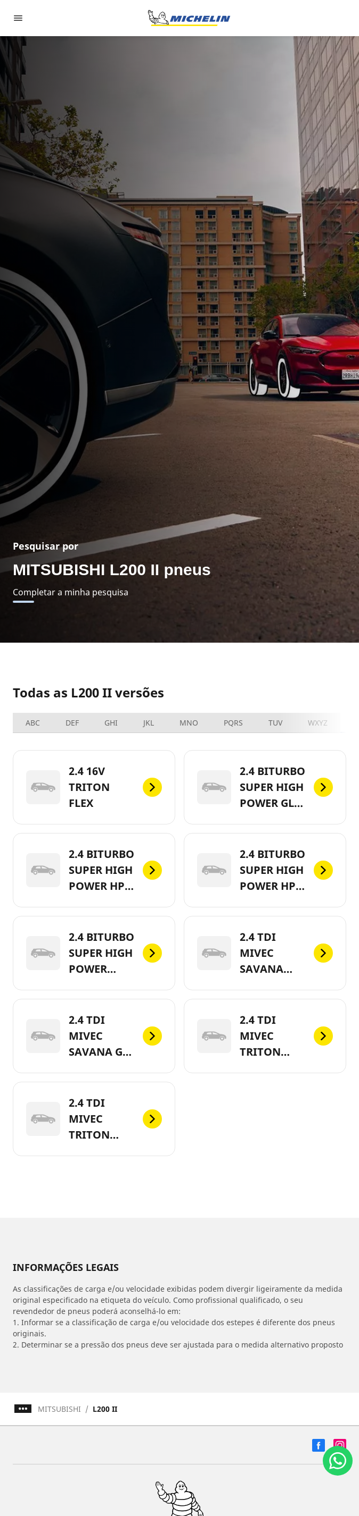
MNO (189, 723)
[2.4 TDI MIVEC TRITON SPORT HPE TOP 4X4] (94, 1119)
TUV (275, 723)
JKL (148, 723)
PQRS (233, 723)
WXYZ (318, 723)
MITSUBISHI (59, 1409)
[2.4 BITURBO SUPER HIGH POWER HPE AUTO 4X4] (94, 870)
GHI (111, 723)
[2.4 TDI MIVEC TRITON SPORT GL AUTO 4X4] (265, 1036)
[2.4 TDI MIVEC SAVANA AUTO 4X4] (265, 953)
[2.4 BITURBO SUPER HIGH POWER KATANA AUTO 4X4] (94, 953)
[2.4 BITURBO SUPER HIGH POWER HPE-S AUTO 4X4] (265, 870)
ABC (33, 723)
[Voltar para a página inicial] (189, 18)
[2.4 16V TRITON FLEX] (94, 787)
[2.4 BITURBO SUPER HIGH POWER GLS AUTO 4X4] (265, 787)
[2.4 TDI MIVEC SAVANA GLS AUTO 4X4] (94, 1036)
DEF (72, 723)
